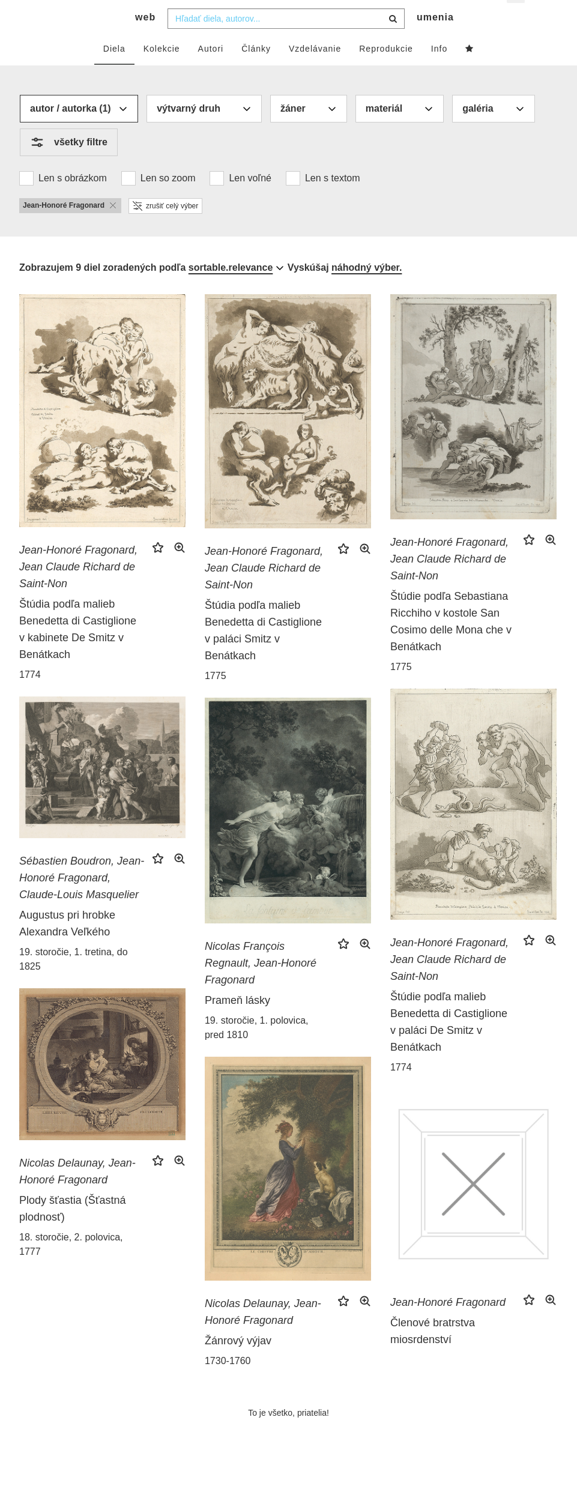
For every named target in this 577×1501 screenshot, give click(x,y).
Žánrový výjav (238, 1363)
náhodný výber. (366, 289)
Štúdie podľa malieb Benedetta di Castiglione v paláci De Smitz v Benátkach (448, 1044)
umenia (435, 39)
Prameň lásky (237, 1022)
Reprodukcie (386, 70)
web (145, 39)
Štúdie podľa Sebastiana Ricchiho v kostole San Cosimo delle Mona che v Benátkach (451, 643)
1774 (30, 697)
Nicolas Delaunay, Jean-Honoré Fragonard (77, 1193)
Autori (211, 70)
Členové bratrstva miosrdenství (432, 1353)
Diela (114, 70)
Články (256, 70)
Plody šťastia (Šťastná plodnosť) (72, 1230)
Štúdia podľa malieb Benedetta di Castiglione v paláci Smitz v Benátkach (263, 652)
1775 (215, 697)
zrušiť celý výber (165, 227)
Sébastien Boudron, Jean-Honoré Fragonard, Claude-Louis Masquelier (81, 900)
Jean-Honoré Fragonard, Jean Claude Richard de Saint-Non (78, 589)
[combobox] (286, 40)
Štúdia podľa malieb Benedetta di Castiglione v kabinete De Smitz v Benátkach (77, 651)
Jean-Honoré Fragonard (448, 1324)
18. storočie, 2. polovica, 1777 (71, 1266)
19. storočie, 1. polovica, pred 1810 (257, 1049)
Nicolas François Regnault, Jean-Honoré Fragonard (260, 985)
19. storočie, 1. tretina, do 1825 (73, 981)
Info (439, 70)
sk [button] (517, 18)
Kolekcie (161, 70)
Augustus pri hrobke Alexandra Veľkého (67, 945)
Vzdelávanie (315, 70)
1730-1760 (228, 1383)
